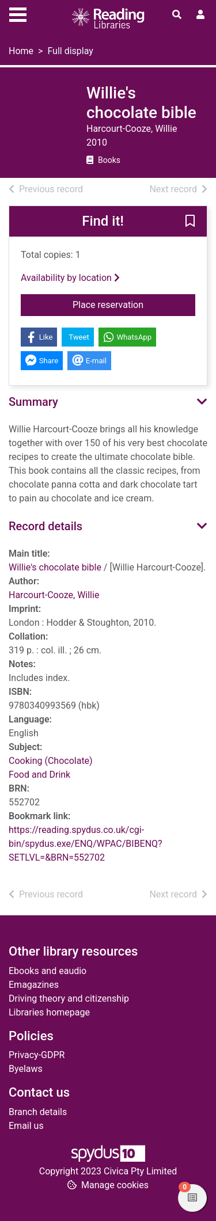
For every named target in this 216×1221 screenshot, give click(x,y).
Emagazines (34, 984)
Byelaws (26, 1068)
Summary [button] (33, 402)
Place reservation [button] (134, 304)
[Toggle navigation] (17, 13)
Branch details (38, 1111)
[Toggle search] (176, 15)
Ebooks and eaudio (47, 970)
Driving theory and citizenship (69, 998)
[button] (190, 222)
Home (21, 50)
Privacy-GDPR (37, 1054)
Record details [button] (45, 526)
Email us (26, 1125)
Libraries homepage (49, 1012)
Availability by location (70, 277)
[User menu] (200, 15)
